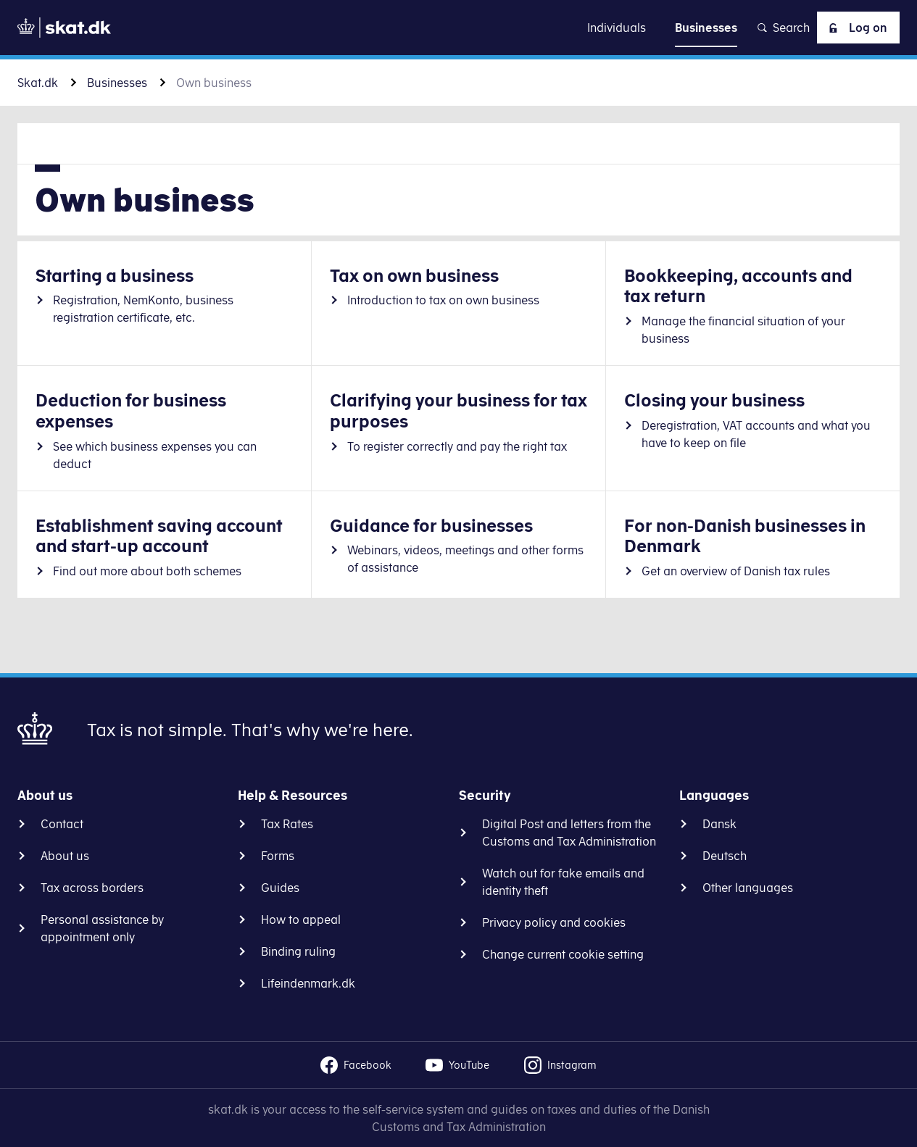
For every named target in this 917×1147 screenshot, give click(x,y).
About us (65, 855)
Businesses (117, 82)
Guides (280, 887)
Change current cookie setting (563, 954)
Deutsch (724, 855)
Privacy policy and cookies (554, 922)
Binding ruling (298, 951)
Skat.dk (37, 82)
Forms (277, 855)
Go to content (459, 27)
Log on (855, 27)
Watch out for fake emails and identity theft (563, 882)
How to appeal (301, 919)
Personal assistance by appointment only (102, 928)
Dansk (719, 823)
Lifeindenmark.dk (308, 983)
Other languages (747, 887)
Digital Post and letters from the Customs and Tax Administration (569, 832)
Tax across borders (92, 887)
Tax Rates (287, 823)
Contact (62, 823)
